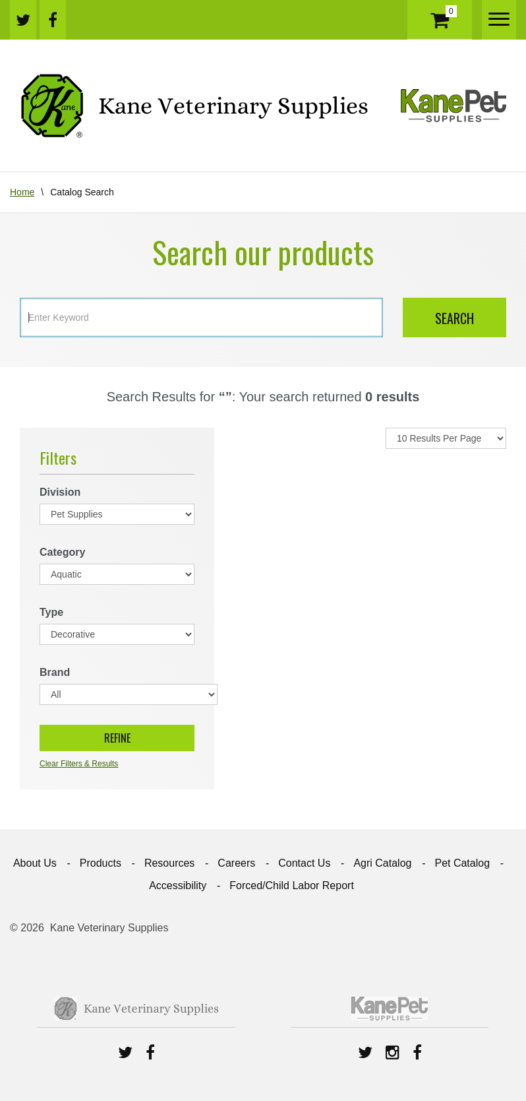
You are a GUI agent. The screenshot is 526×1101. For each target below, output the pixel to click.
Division (60, 492)
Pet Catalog (462, 863)
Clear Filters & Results (79, 763)
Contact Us (304, 863)
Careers (236, 863)
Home (22, 192)
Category (62, 552)
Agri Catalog (382, 863)
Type (51, 612)
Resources (169, 863)
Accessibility (177, 885)
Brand (55, 672)
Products (100, 863)
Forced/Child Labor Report (291, 885)
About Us (35, 863)
